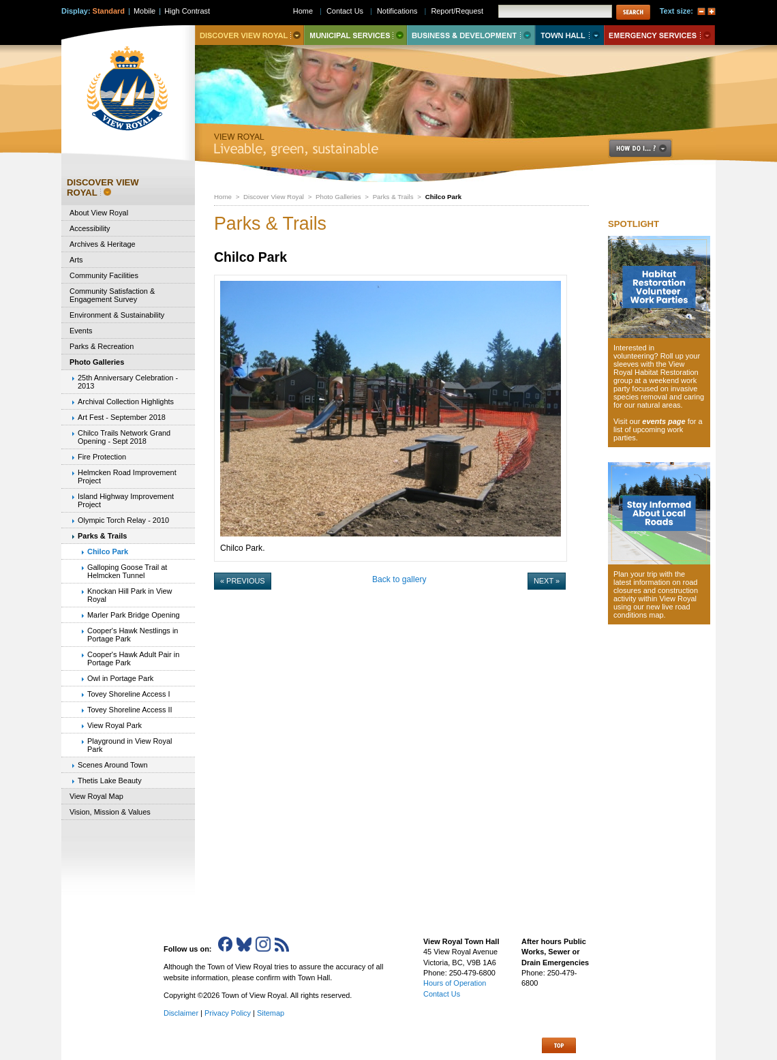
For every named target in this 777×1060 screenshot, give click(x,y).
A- (701, 11)
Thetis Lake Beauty (110, 780)
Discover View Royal (273, 196)
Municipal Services (355, 35)
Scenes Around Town (113, 765)
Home (223, 196)
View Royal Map (96, 796)
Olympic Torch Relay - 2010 (123, 520)
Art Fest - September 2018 (122, 417)
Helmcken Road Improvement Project (127, 476)
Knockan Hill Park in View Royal (129, 595)
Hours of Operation (454, 983)
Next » (547, 581)
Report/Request (457, 11)
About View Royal (99, 213)
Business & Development (471, 35)
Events (81, 331)
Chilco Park (107, 551)
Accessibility (90, 228)
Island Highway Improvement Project (126, 500)
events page (663, 421)
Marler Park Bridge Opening (133, 615)
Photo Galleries (338, 196)
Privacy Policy (227, 1013)
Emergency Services (659, 35)
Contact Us (344, 11)
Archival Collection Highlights (126, 401)
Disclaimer (181, 1013)
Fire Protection (102, 457)
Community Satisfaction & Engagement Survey (112, 295)
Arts (76, 260)
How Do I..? (648, 148)
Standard (109, 11)
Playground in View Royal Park (129, 745)
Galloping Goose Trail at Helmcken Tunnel (127, 571)
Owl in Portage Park (120, 678)
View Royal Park (114, 725)
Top (559, 1045)
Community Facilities (104, 275)
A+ (711, 11)
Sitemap (270, 1013)
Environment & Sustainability (117, 315)
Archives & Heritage (103, 244)
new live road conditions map (651, 611)
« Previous (242, 581)
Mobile (144, 11)
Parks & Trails (393, 196)
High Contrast (187, 11)
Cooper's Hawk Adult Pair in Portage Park (133, 658)
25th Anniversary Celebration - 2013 (128, 382)
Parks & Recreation (102, 346)
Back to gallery (399, 579)
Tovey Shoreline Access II (129, 710)
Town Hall (569, 35)
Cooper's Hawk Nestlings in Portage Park (132, 634)
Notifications (397, 11)
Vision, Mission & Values (110, 812)
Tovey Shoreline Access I (128, 694)
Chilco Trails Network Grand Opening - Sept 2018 (124, 437)
